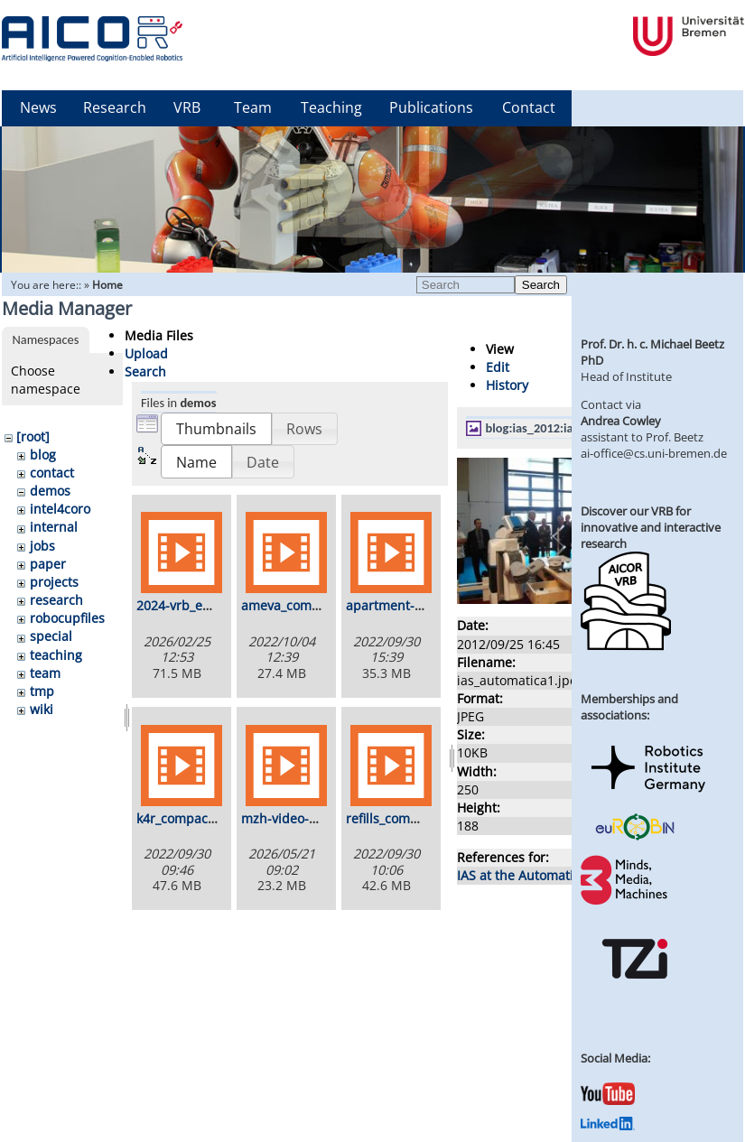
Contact (528, 107)
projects (54, 581)
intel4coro (60, 508)
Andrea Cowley (621, 421)
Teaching (331, 107)
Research (114, 107)
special (51, 636)
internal (54, 526)
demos (50, 490)
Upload (146, 353)
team (45, 673)
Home (107, 284)
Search (541, 285)
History (507, 385)
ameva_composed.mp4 (310, 605)
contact (52, 472)
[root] (33, 436)
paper (48, 563)
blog (43, 454)
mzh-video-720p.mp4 (305, 818)
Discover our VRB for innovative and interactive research (651, 527)
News (38, 107)
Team (253, 107)
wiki (41, 709)
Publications (431, 107)
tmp (42, 691)
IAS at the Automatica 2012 (538, 875)
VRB (186, 107)
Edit (497, 367)
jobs (42, 545)
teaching (56, 655)
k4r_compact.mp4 (189, 818)
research (56, 599)
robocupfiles (67, 618)
